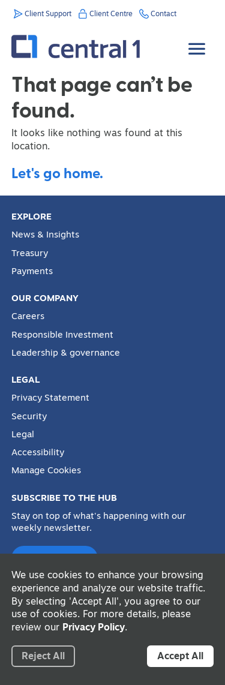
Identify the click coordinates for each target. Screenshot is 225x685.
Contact (163, 13)
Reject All (43, 655)
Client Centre (111, 13)
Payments (32, 271)
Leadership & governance (65, 353)
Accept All (180, 655)
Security (29, 416)
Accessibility (37, 452)
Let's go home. (57, 172)
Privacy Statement (50, 398)
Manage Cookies (46, 470)
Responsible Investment (62, 335)
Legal (22, 434)
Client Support (48, 13)
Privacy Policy (93, 626)
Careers (27, 316)
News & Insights (45, 235)
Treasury (29, 253)
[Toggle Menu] (198, 40)
